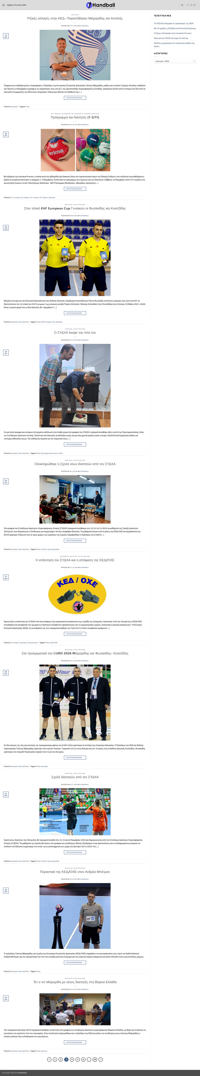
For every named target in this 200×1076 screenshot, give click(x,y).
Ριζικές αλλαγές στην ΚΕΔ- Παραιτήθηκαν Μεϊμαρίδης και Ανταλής (75, 18)
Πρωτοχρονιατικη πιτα (49, 453)
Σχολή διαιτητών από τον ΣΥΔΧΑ (75, 777)
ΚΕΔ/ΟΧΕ (54, 643)
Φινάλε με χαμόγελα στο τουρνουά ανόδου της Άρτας (174, 45)
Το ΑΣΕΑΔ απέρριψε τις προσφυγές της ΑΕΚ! (174, 23)
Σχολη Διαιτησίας (53, 549)
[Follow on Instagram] (191, 5)
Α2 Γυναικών (76, 114)
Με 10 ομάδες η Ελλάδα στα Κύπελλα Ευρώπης (175, 28)
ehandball (84, 26)
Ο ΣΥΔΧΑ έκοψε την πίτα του (75, 332)
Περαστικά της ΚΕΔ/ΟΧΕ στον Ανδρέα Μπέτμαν (75, 871)
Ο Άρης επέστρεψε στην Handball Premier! (173, 33)
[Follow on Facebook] (188, 5)
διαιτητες (44, 1051)
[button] (3, 5)
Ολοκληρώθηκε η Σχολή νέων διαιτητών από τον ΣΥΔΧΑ (75, 464)
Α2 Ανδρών (66, 114)
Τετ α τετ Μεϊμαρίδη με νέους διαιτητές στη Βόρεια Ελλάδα (75, 982)
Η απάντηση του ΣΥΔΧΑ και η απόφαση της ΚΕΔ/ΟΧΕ (75, 560)
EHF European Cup (48, 322)
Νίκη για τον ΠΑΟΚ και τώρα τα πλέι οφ (171, 38)
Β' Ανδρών (86, 114)
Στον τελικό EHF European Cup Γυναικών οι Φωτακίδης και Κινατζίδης (75, 208)
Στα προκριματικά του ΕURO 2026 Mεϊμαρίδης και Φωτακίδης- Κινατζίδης (75, 653)
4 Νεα (27, 107)
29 (95, 1059)
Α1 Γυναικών (56, 114)
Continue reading (75, 98)
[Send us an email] (194, 5)
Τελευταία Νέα (79, 205)
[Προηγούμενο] (49, 1059)
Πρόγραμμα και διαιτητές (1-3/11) (75, 117)
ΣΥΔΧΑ (60, 453)
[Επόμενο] (101, 1059)
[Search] (182, 5)
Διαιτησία (75, 15)
